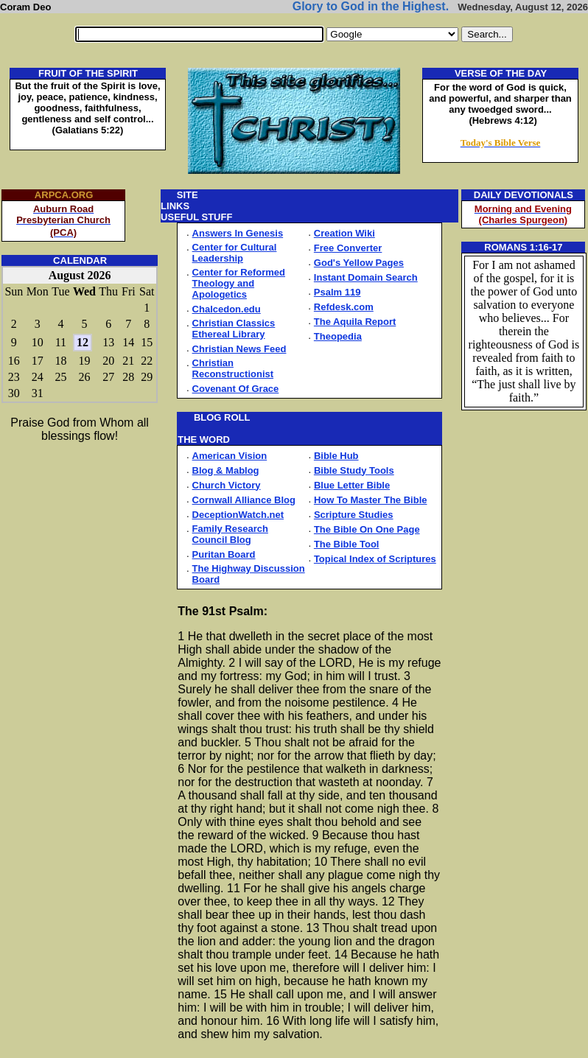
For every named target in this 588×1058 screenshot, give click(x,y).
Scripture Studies (353, 514)
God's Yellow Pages (359, 262)
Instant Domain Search (366, 277)
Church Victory (226, 485)
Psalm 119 (337, 292)
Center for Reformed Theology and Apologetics (238, 283)
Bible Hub (336, 455)
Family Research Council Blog (230, 534)
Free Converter (348, 247)
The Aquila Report (355, 321)
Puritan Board (224, 554)
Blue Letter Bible (352, 485)
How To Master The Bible (370, 499)
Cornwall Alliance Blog (243, 499)
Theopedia (338, 336)
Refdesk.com (344, 306)
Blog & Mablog (225, 470)
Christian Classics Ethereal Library (234, 329)
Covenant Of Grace (235, 388)
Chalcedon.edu (226, 309)
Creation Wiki (344, 233)
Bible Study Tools (354, 470)
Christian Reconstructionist (233, 368)
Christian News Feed (239, 348)
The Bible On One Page (367, 529)
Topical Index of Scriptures (375, 558)
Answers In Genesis (238, 233)
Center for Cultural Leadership (234, 253)
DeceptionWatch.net (238, 514)
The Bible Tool (346, 544)
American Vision (229, 455)
